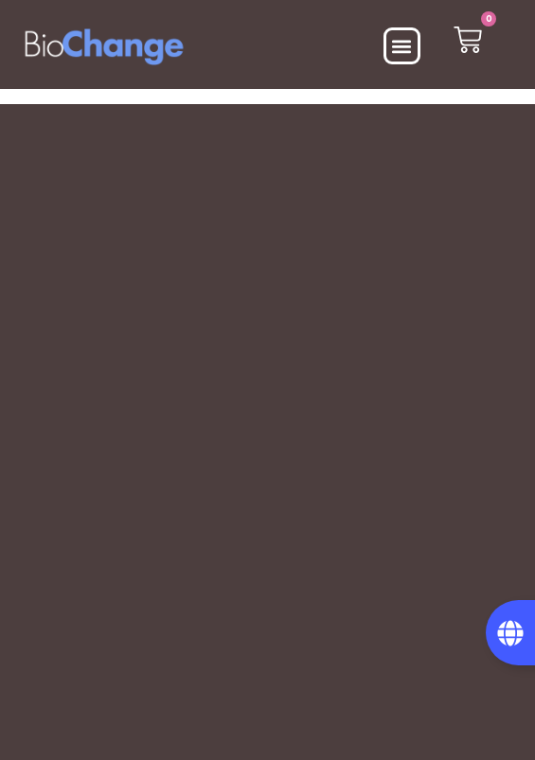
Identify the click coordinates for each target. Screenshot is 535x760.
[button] (401, 45)
